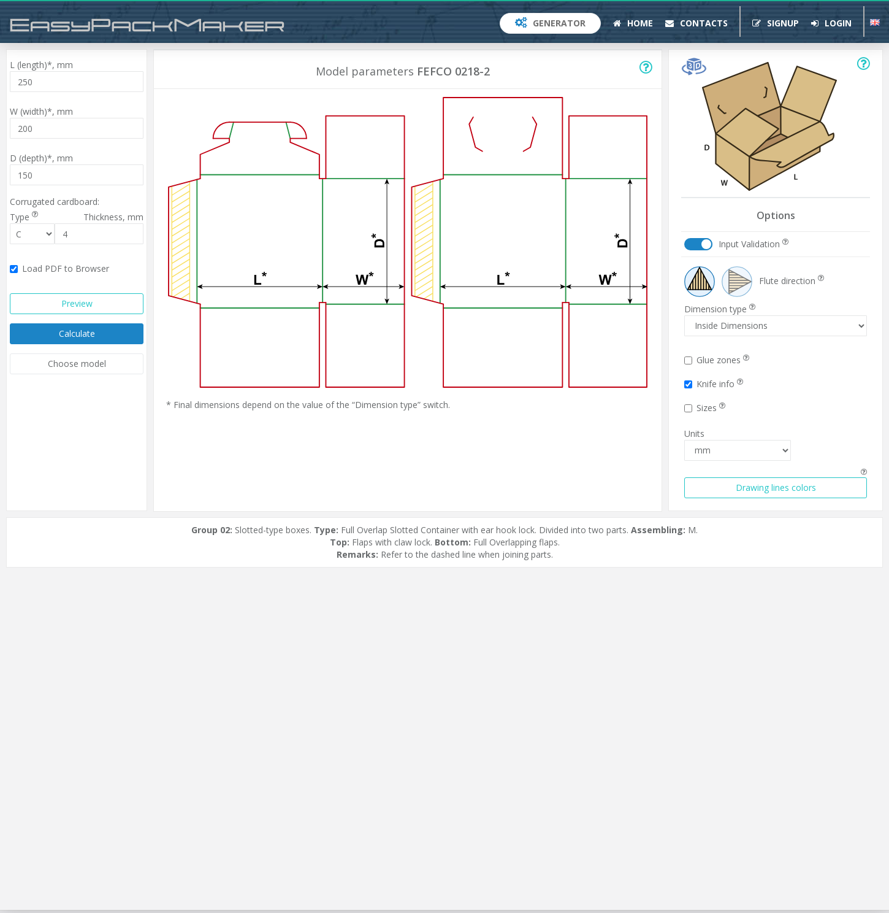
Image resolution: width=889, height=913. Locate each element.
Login (831, 23)
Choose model (77, 363)
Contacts (696, 23)
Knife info (713, 384)
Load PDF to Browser (59, 268)
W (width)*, (41, 111)
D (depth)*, (41, 158)
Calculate (77, 333)
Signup (775, 23)
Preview (77, 303)
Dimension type (719, 309)
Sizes (704, 408)
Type (24, 217)
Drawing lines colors (776, 487)
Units (694, 433)
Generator (550, 23)
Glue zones (716, 360)
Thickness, (113, 217)
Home (633, 23)
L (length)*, (41, 65)
